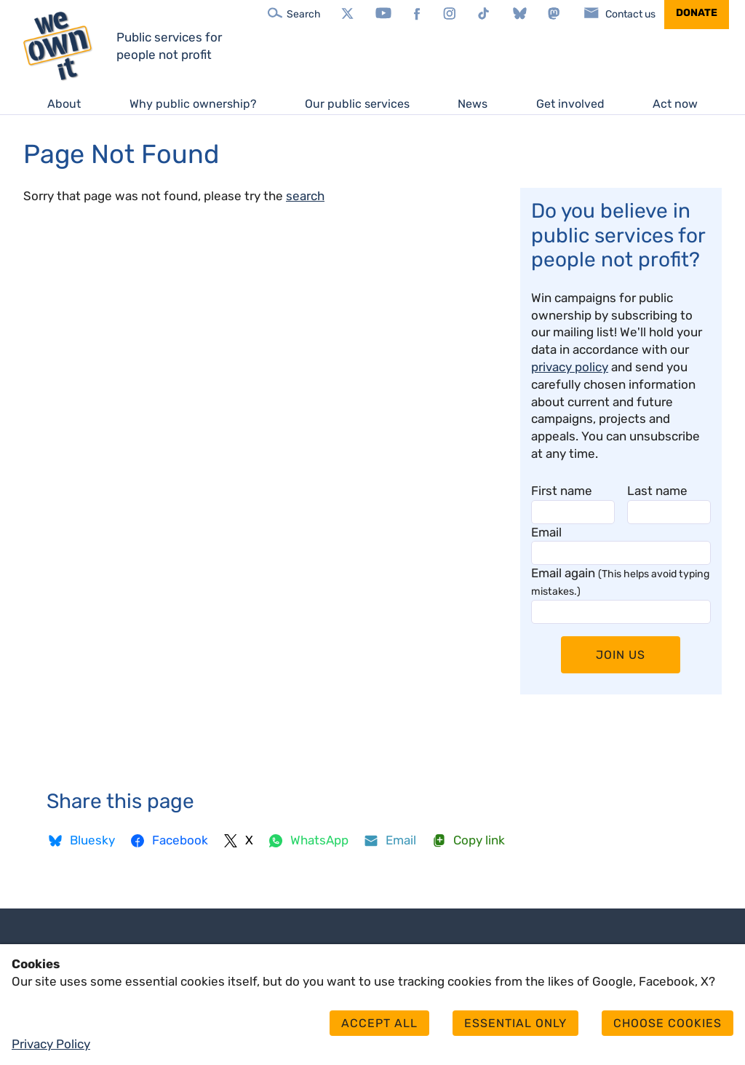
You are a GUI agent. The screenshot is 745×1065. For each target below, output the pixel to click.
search (305, 196)
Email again (620, 582)
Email (546, 532)
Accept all (379, 1023)
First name (561, 490)
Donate (696, 13)
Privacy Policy (51, 1044)
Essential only (515, 1023)
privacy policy (569, 367)
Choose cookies (667, 1023)
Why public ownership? (193, 104)
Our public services (357, 104)
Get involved (570, 104)
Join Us (620, 655)
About (64, 104)
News (472, 104)
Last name (657, 490)
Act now (675, 104)
